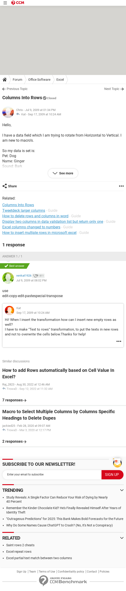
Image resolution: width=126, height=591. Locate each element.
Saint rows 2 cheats (20, 545)
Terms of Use (47, 571)
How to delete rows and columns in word (35, 216)
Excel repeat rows (18, 551)
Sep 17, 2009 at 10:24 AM (44, 114)
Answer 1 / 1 (12, 256)
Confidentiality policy (71, 571)
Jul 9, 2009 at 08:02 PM (31, 280)
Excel (60, 79)
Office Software (39, 79)
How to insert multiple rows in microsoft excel (39, 232)
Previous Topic (17, 89)
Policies (104, 571)
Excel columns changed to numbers (31, 227)
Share (12, 186)
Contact (92, 571)
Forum (17, 79)
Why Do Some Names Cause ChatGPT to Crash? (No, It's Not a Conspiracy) (59, 525)
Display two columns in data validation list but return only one (52, 221)
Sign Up (21, 571)
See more (65, 173)
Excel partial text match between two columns (39, 558)
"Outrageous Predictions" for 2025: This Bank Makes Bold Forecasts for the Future (64, 519)
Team (32, 571)
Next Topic (111, 89)
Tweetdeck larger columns (23, 210)
